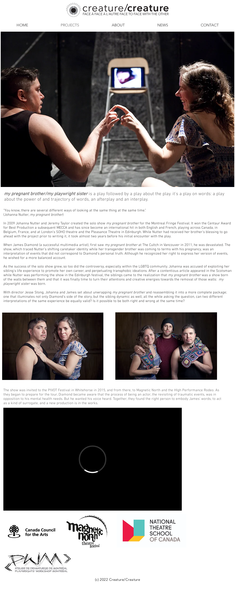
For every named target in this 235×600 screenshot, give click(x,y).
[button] (118, 25)
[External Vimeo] (92, 459)
